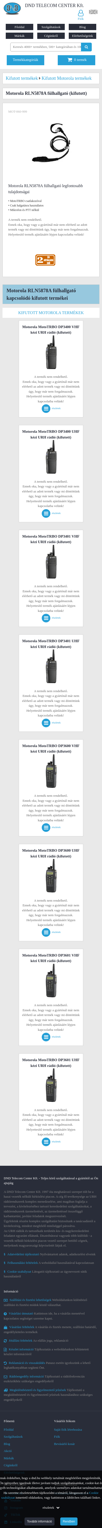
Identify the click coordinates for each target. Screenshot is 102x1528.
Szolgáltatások (51, 27)
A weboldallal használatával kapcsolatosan (49, 1263)
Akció (8, 1451)
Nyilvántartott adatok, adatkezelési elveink (50, 1254)
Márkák (19, 36)
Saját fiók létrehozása (68, 1429)
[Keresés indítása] (86, 47)
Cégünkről (51, 36)
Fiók (57, 1436)
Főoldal (19, 27)
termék (77, 60)
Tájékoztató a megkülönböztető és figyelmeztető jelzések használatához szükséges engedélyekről (48, 1395)
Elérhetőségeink (82, 36)
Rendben (69, 1521)
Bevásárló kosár (64, 1444)
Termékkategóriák (25, 60)
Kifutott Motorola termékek (51, 313)
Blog (82, 27)
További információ (39, 1521)
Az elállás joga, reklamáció (36, 1340)
